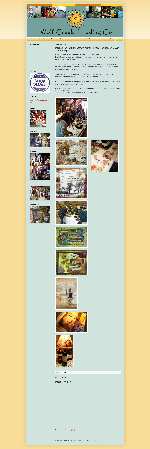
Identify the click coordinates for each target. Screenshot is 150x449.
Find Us (45, 39)
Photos (62, 39)
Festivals (101, 39)
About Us (37, 39)
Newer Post (59, 427)
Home (29, 39)
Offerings (54, 39)
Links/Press (110, 39)
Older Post (117, 427)
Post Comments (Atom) (69, 430)
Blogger (95, 440)
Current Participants (75, 39)
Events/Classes (90, 39)
